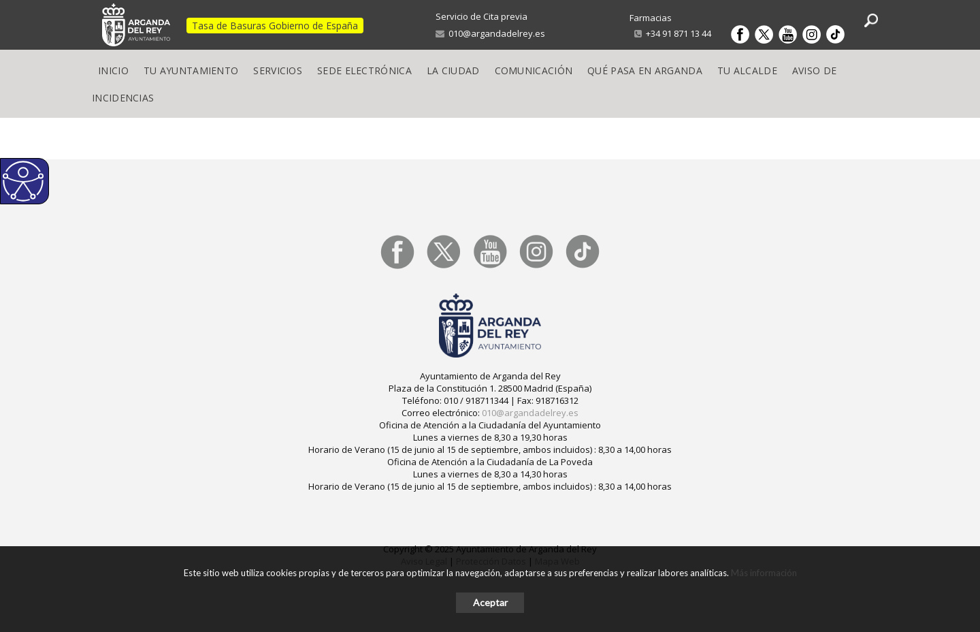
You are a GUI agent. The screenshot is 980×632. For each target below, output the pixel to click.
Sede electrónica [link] (364, 70)
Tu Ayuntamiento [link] (191, 70)
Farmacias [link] (651, 18)
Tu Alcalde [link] (747, 70)
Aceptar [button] (490, 602)
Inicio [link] (113, 70)
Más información (764, 572)
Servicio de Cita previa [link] (481, 16)
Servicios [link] (277, 70)
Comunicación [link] (534, 70)
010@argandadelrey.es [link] (490, 33)
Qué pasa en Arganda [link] (644, 70)
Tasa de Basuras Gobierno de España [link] (275, 25)
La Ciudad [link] (453, 70)
